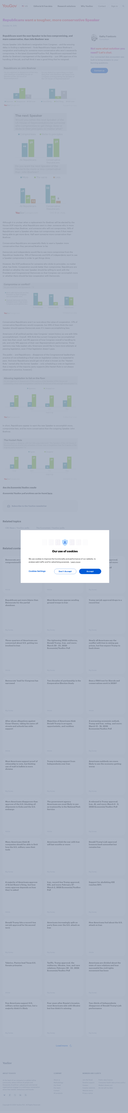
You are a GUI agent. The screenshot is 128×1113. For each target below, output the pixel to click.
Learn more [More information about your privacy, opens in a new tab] (75, 562)
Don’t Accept (65, 571)
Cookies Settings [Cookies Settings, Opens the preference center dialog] (37, 571)
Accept (90, 571)
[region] (65, 556)
